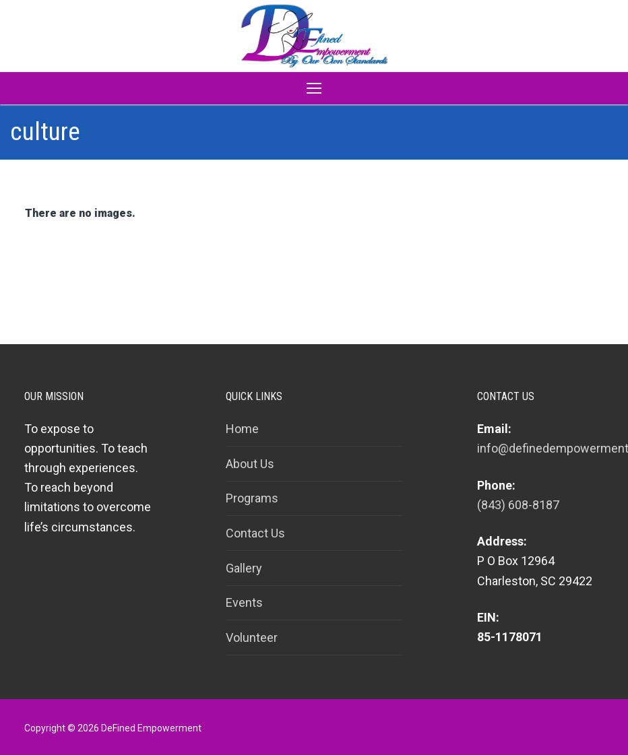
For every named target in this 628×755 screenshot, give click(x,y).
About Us (250, 464)
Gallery (244, 568)
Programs (252, 498)
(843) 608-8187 (518, 505)
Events (244, 602)
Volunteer (252, 637)
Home (242, 429)
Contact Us (255, 533)
